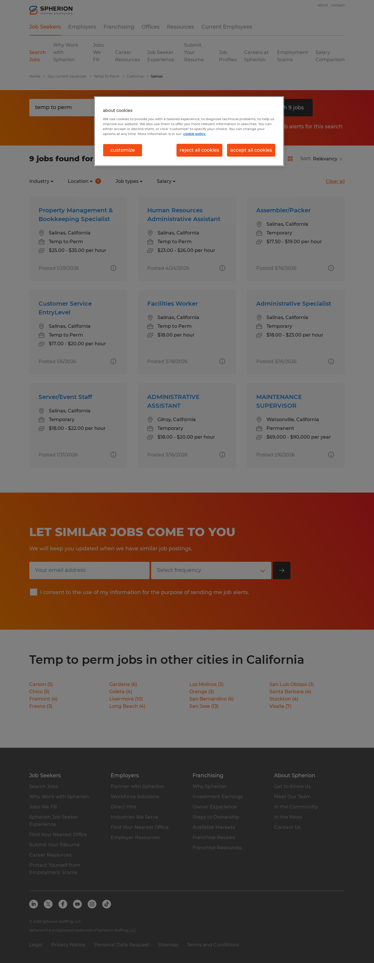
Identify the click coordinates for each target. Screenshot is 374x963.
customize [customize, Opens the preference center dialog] (122, 150)
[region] (189, 131)
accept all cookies (251, 150)
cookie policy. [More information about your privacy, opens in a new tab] (194, 134)
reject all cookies (199, 150)
